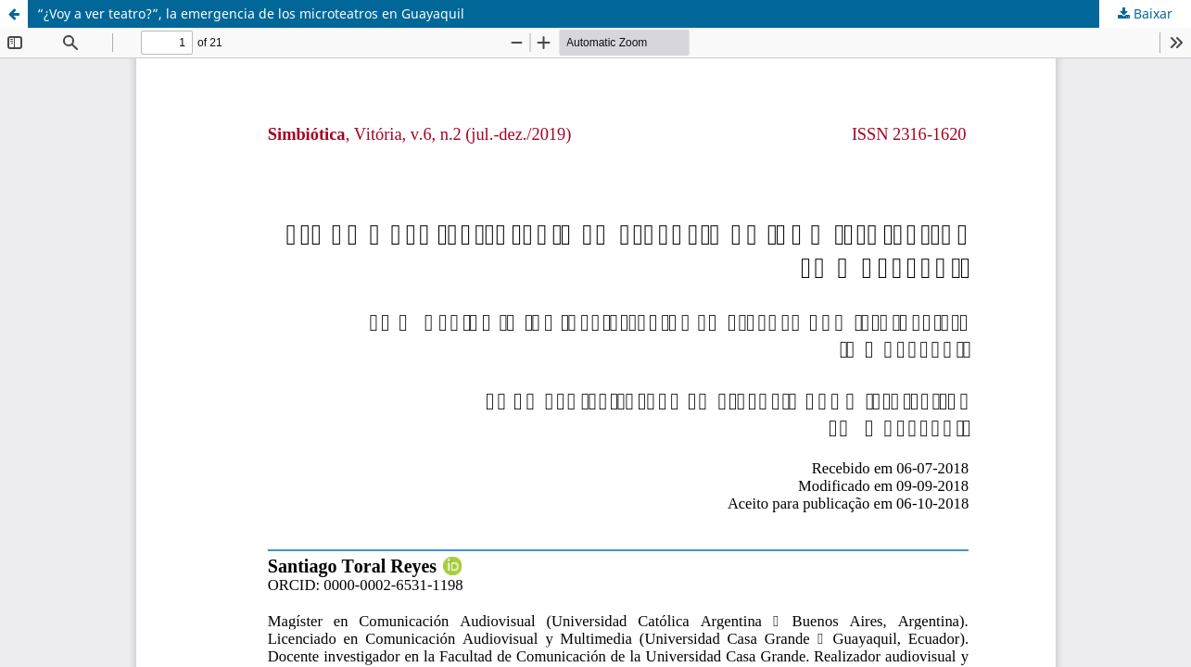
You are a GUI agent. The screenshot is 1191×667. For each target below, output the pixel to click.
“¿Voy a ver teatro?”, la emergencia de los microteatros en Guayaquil (250, 13)
